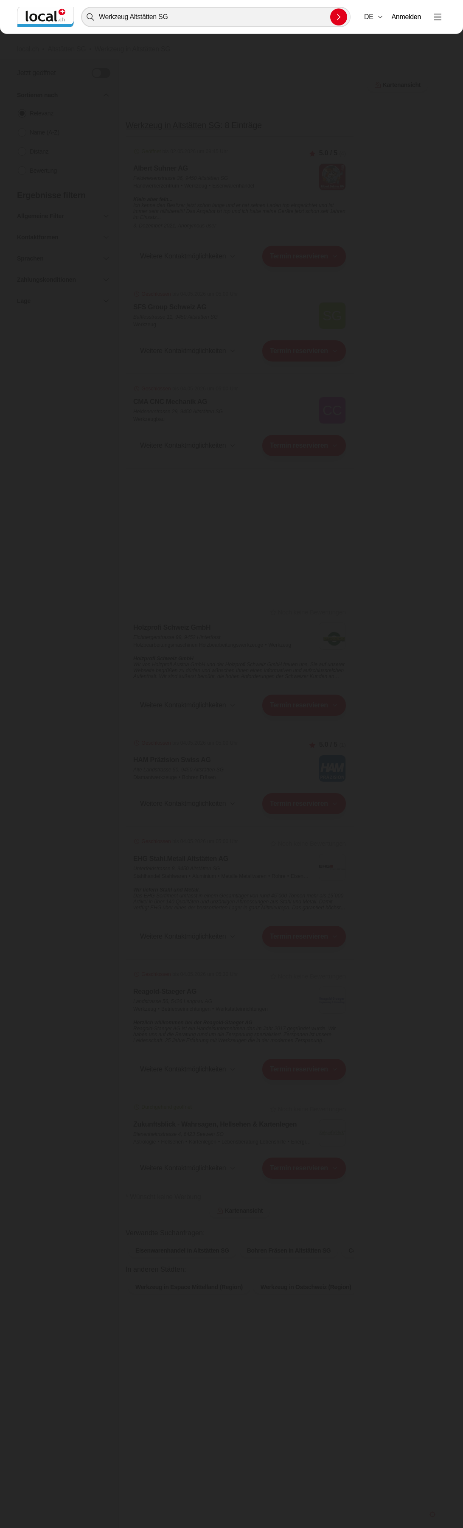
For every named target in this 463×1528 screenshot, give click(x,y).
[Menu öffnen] (437, 16)
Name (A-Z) (44, 132)
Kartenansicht (239, 1210)
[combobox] (216, 17)
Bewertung (43, 170)
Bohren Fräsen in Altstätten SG (289, 1250)
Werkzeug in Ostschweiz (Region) (306, 1287)
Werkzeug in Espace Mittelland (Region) (189, 1287)
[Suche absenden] (338, 16)
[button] (373, 17)
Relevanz (41, 113)
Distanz (39, 151)
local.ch (28, 49)
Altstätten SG (67, 49)
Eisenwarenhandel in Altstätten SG (182, 1250)
